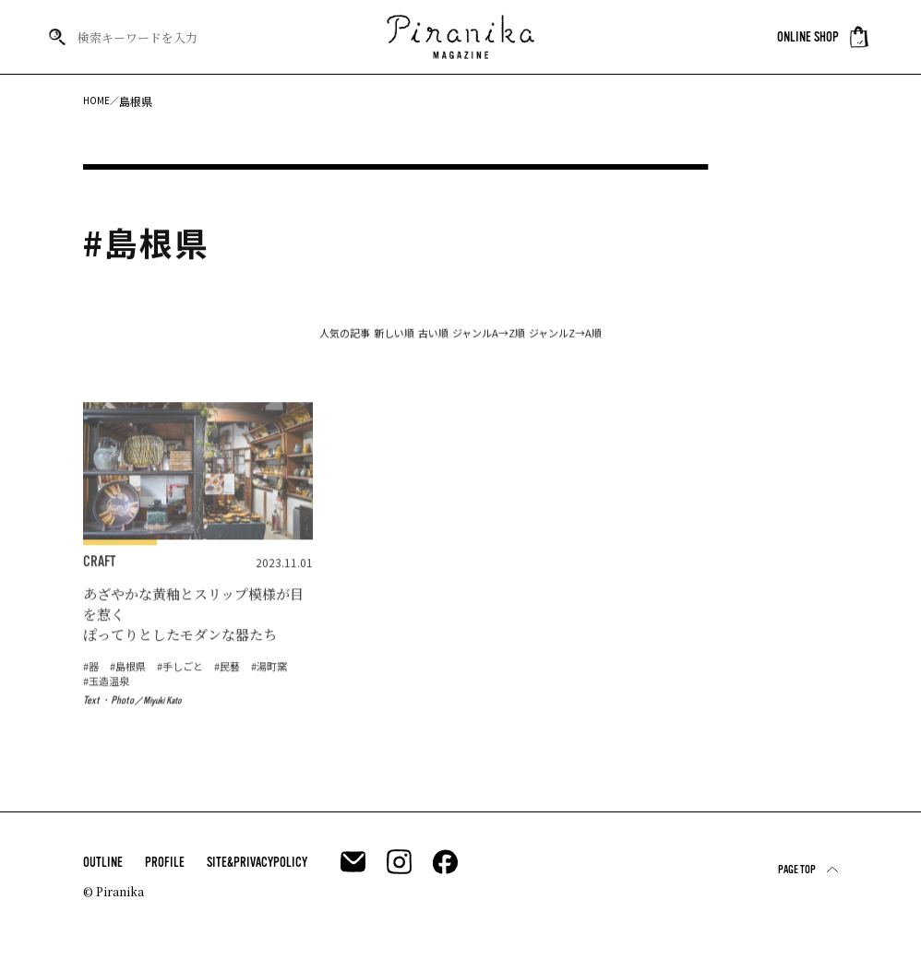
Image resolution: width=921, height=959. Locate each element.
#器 (92, 696)
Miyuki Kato (166, 731)
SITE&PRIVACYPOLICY (257, 870)
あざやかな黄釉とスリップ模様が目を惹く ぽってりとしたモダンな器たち (193, 637)
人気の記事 (250, 341)
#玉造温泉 (159, 711)
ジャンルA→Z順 (533, 341)
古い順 (431, 341)
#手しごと (187, 696)
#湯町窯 (103, 711)
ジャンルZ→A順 (659, 341)
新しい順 (346, 341)
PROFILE (165, 870)
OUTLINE (103, 870)
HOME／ (104, 101)
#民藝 (238, 696)
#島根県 (131, 696)
